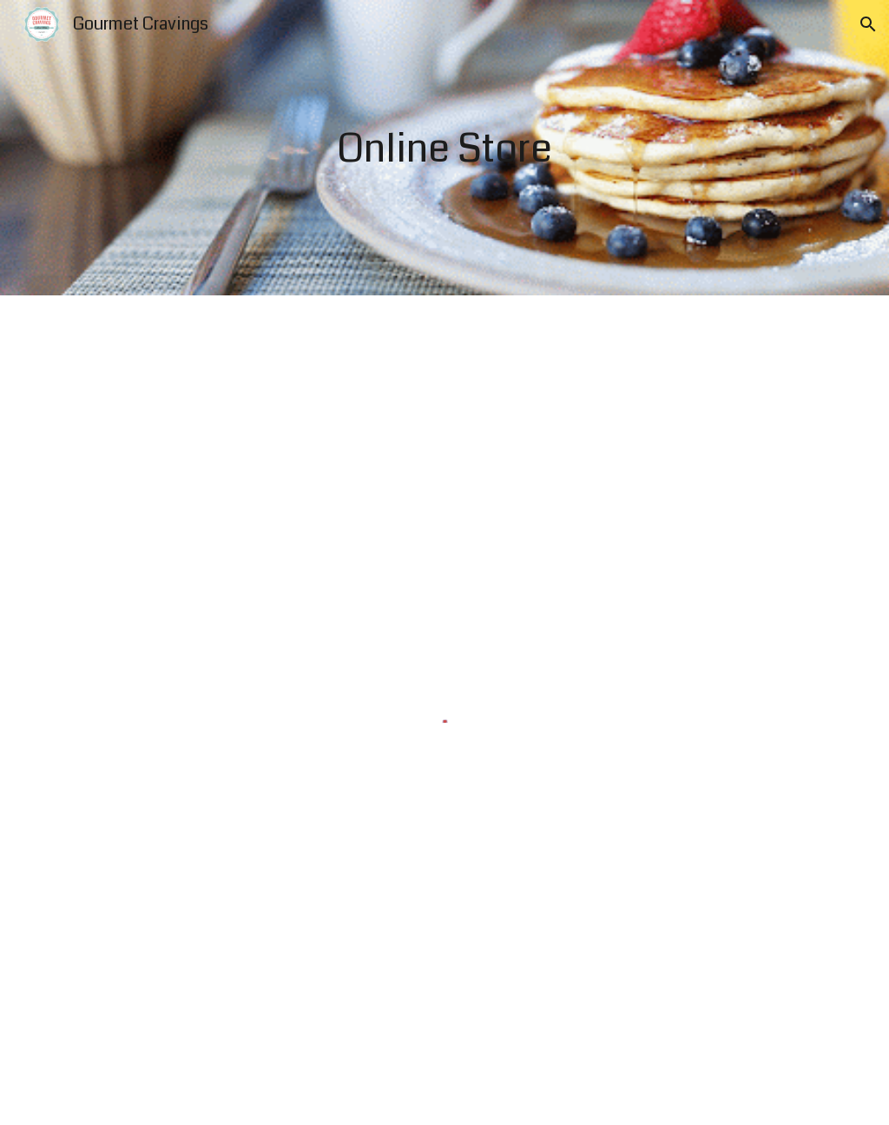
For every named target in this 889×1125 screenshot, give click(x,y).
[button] (868, 24)
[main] (444, 148)
